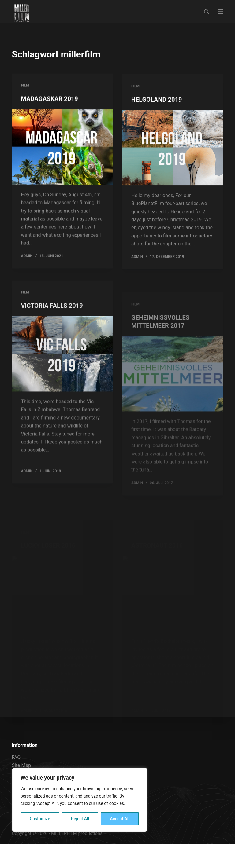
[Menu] (220, 11)
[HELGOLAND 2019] (172, 149)
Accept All (119, 818)
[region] (79, 800)
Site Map (21, 765)
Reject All (80, 818)
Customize (40, 818)
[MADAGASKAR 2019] (62, 147)
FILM (25, 86)
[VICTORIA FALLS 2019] (62, 359)
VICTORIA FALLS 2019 (52, 311)
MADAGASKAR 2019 (49, 99)
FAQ (16, 757)
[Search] (206, 11)
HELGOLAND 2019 (156, 101)
